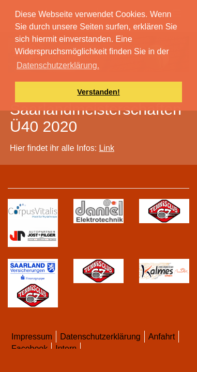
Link (106, 148)
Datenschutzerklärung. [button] (58, 65)
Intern (66, 348)
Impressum (31, 336)
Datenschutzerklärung (100, 336)
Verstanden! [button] (98, 92)
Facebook (29, 348)
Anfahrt (161, 336)
